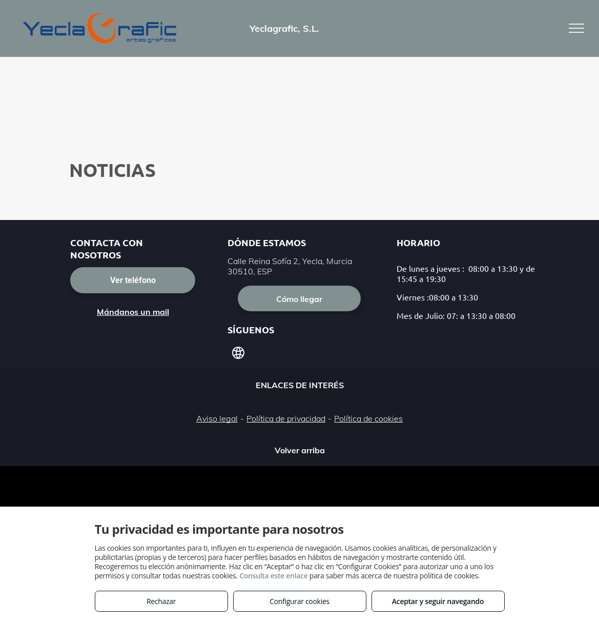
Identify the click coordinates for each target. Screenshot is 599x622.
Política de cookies (368, 418)
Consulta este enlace (273, 575)
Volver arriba (300, 450)
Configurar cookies (299, 601)
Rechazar (161, 601)
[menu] (576, 28)
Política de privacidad (285, 418)
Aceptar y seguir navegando (438, 601)
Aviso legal (217, 418)
